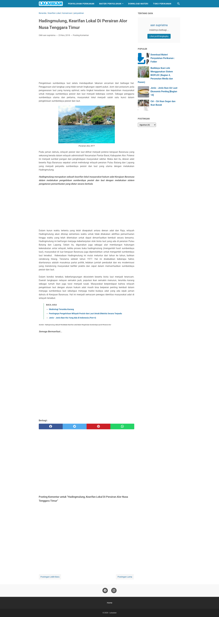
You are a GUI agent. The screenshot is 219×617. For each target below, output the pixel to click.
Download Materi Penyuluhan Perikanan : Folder (163, 58)
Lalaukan (113, 613)
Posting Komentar (81, 35)
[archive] (147, 125)
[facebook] (51, 426)
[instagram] (114, 590)
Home (109, 603)
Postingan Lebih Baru (49, 577)
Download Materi (138, 4)
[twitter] (75, 426)
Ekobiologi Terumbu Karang (61, 309)
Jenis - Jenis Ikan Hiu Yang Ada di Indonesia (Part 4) (72, 318)
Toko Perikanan (162, 4)
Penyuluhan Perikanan (81, 4)
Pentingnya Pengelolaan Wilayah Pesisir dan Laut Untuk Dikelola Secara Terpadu (85, 313)
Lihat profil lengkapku (159, 36)
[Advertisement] (86, 60)
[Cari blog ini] (178, 3)
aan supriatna (159, 25)
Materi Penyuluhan (110, 4)
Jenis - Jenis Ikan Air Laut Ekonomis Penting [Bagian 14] (164, 91)
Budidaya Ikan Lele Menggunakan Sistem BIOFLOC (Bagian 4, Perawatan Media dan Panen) (155, 75)
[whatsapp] (122, 426)
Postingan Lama (125, 577)
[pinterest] (98, 426)
